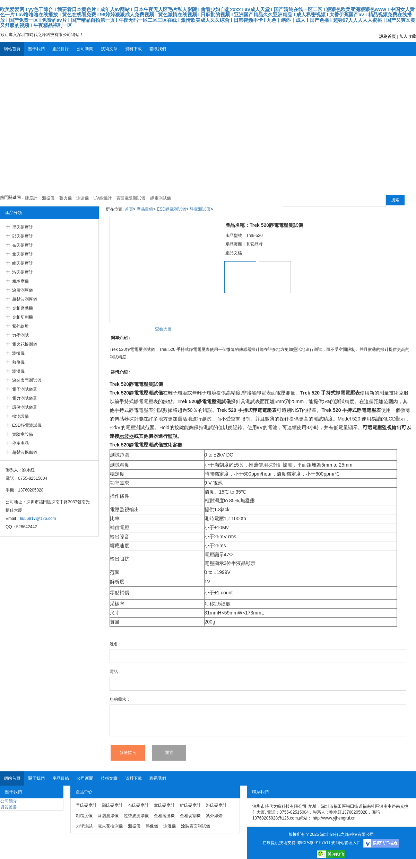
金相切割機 (22, 317)
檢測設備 (20, 416)
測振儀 (18, 353)
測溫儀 (18, 371)
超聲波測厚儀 (24, 299)
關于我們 (36, 48)
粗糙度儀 (20, 281)
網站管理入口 (348, 842)
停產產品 (20, 443)
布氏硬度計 (22, 245)
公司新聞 (85, 48)
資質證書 (8, 807)
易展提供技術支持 (279, 842)
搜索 (395, 199)
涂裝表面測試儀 (26, 380)
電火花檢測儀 (24, 344)
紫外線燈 (20, 326)
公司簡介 (8, 801)
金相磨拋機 (22, 308)
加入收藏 (407, 36)
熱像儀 (18, 362)
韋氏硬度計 (22, 254)
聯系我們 (157, 48)
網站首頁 (12, 48)
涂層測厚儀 (22, 290)
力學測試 (20, 335)
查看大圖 (163, 329)
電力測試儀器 (24, 398)
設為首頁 (387, 36)
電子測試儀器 (24, 389)
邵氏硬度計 (22, 236)
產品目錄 (60, 48)
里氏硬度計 (22, 227)
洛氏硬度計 (22, 272)
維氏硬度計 (22, 263)
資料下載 (133, 48)
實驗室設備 (22, 434)
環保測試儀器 (24, 407)
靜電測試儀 (200, 209)
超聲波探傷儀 (24, 452)
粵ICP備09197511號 (316, 842)
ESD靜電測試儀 (27, 425)
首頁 (129, 209)
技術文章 (109, 48)
